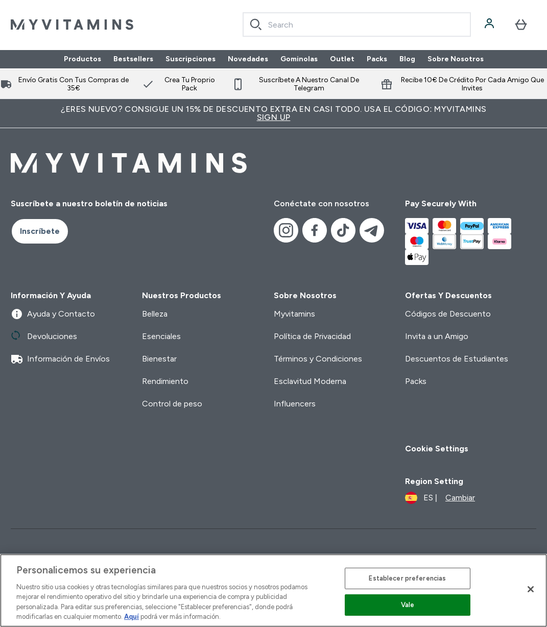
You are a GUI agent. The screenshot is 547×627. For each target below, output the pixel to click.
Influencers (295, 403)
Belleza (155, 314)
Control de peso (172, 403)
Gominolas (299, 59)
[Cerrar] (530, 589)
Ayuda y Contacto (53, 314)
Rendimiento (165, 381)
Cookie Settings (436, 448)
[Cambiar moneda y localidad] (440, 498)
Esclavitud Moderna (310, 381)
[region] (273, 590)
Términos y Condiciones (318, 359)
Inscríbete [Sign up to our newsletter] (40, 231)
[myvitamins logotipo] (72, 24)
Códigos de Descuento (448, 314)
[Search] (256, 24)
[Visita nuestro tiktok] (343, 230)
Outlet (342, 59)
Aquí (131, 616)
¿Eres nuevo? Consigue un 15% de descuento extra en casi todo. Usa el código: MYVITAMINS (273, 113)
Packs (377, 59)
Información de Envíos (60, 359)
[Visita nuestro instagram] (286, 230)
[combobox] (357, 24)
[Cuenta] (490, 24)
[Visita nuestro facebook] (314, 230)
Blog (407, 59)
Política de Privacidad (312, 336)
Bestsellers (133, 59)
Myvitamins (294, 314)
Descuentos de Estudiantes (456, 359)
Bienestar (159, 359)
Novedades (248, 59)
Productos (82, 59)
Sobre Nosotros (455, 59)
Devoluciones (44, 336)
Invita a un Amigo (436, 336)
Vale (408, 605)
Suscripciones (190, 59)
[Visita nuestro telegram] (372, 230)
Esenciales (161, 336)
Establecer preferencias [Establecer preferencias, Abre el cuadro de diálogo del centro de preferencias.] (407, 578)
